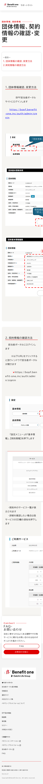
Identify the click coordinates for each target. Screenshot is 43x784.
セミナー (4, 725)
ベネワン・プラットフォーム (11, 745)
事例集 (4, 721)
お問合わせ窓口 (21, 652)
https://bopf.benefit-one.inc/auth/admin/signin (21, 114)
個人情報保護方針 (6, 766)
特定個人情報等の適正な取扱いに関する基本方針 (15, 770)
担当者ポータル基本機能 (10, 687)
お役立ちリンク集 (7, 699)
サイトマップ (5, 774)
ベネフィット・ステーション (11, 741)
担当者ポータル (8, 749)
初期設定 (5, 691)
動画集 (4, 717)
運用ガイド (5, 695)
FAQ (21, 646)
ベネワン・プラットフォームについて (13, 703)
